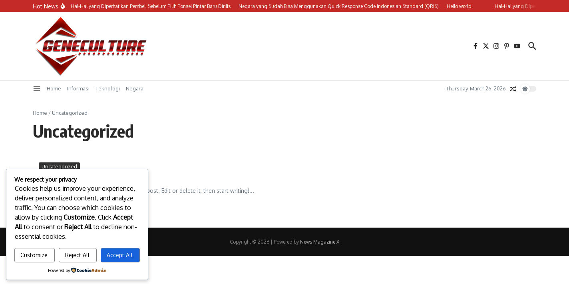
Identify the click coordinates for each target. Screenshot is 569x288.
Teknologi (107, 88)
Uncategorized (59, 166)
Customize (34, 255)
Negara (134, 88)
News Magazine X (319, 242)
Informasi (78, 88)
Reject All (77, 255)
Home (54, 88)
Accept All (120, 255)
